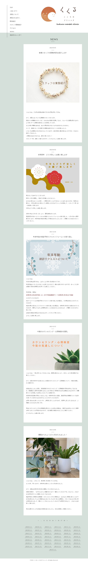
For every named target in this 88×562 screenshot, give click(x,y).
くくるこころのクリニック (40, 560)
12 (47, 520)
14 (52, 520)
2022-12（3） (57, 540)
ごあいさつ (12, 11)
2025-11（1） (67, 527)
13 (50, 520)
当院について (14, 14)
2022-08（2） (29, 543)
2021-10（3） (57, 546)
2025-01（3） (77, 530)
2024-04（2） (77, 533)
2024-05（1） (67, 533)
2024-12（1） (29, 533)
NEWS (12, 31)
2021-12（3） (38, 546)
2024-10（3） (38, 533)
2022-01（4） (29, 546)
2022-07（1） (38, 543)
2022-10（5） (67, 540)
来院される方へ (14, 18)
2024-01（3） (29, 536)
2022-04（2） (57, 543)
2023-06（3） (77, 536)
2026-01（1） (48, 527)
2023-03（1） (38, 540)
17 (61, 520)
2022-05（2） (48, 543)
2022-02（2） (77, 543)
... (41, 520)
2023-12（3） (38, 536)
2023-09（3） (57, 536)
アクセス (12, 28)
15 (55, 520)
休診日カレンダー (15, 35)
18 (64, 520)
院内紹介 (12, 21)
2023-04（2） (29, 540)
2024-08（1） (48, 533)
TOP (11, 7)
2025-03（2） (67, 530)
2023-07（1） (67, 536)
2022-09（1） (77, 540)
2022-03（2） (67, 543)
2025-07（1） (38, 530)
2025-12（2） (57, 527)
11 (44, 520)
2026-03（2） (38, 527)
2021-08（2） (77, 546)
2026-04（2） (29, 527)
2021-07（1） (53, 549)
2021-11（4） (48, 546)
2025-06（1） (48, 530)
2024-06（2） (57, 533)
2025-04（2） (57, 530)
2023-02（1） (48, 540)
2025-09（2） (77, 527)
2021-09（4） (67, 546)
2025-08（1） (29, 530)
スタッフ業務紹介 (15, 24)
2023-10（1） (48, 536)
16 (58, 520)
